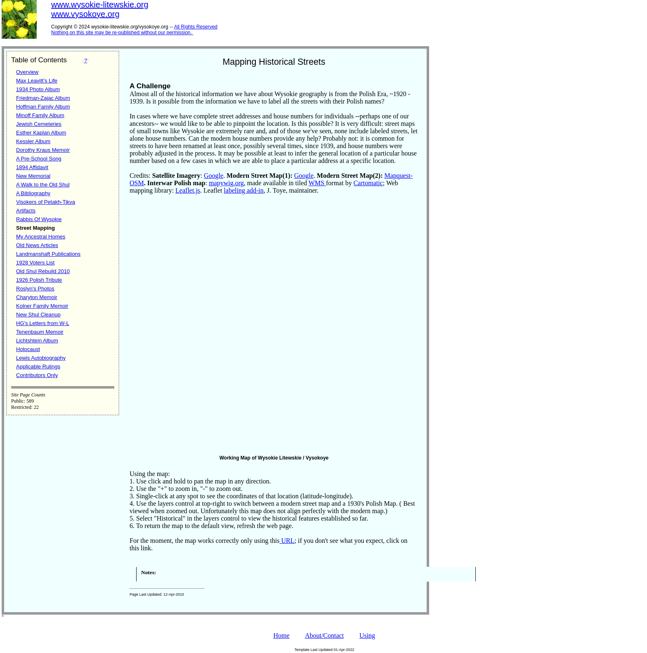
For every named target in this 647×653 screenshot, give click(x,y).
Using (367, 635)
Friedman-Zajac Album (43, 98)
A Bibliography (33, 193)
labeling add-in (243, 190)
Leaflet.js (187, 190)
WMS (317, 182)
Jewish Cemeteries (38, 124)
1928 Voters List (35, 262)
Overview (27, 72)
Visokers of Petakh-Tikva (45, 202)
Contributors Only (37, 375)
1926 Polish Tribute (39, 280)
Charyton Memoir (36, 297)
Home (281, 635)
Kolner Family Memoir (42, 306)
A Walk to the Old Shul (43, 185)
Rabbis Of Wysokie (38, 219)
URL (287, 540)
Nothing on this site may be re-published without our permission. (121, 32)
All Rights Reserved (195, 27)
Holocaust (28, 349)
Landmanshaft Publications (48, 254)
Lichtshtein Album (37, 340)
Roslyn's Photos (35, 288)
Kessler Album (33, 141)
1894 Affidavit (32, 167)
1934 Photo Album (38, 89)
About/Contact (324, 635)
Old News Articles (37, 245)
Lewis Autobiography (41, 358)
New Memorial (33, 176)
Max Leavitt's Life (36, 81)
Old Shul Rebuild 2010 (43, 271)
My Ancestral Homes (40, 236)
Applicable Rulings (38, 366)
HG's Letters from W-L (42, 323)
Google (213, 175)
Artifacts (25, 210)
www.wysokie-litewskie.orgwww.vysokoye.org (100, 9)
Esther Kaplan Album (41, 133)
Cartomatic (368, 182)
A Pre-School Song (38, 159)
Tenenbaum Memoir (40, 332)
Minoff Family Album (40, 115)
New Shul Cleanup (38, 314)
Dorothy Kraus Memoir (43, 150)
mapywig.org (226, 182)
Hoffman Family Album (43, 107)
